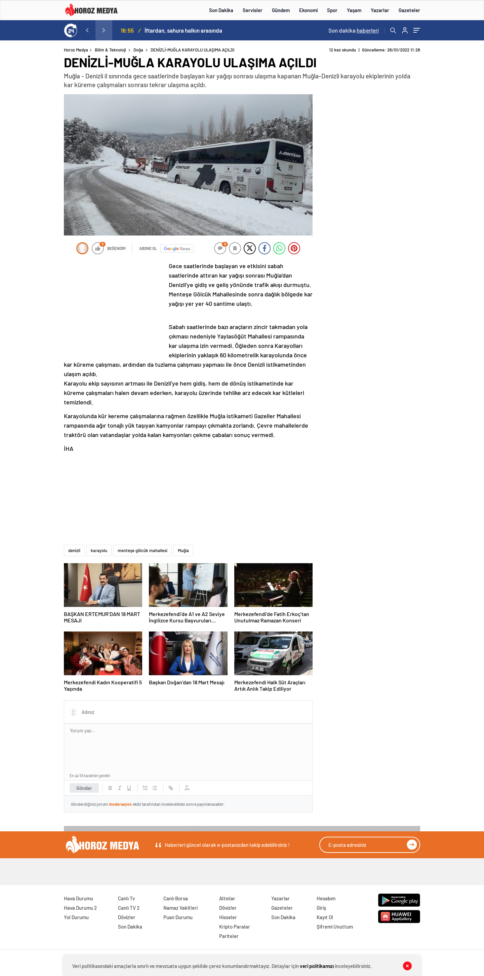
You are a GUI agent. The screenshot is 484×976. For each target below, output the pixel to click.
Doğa (138, 49)
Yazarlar (380, 10)
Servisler (253, 10)
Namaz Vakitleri (180, 908)
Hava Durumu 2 (80, 908)
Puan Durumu (178, 917)
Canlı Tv (126, 898)
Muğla (183, 550)
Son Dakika (221, 10)
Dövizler (126, 917)
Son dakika (353, 30)
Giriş (321, 908)
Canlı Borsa (175, 898)
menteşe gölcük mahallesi (142, 550)
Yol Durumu (76, 917)
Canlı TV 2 (128, 908)
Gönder (84, 788)
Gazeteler (409, 10)
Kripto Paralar (234, 927)
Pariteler (229, 936)
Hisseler (228, 917)
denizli (74, 550)
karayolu (99, 550)
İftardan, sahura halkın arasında (183, 30)
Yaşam (354, 10)
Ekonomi (308, 10)
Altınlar (227, 898)
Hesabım (326, 898)
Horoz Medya (76, 49)
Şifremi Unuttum (335, 927)
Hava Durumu (78, 898)
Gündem (281, 10)
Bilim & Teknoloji (110, 49)
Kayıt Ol (325, 917)
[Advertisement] (37, 176)
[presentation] (87, 30)
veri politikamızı (317, 966)
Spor (332, 10)
